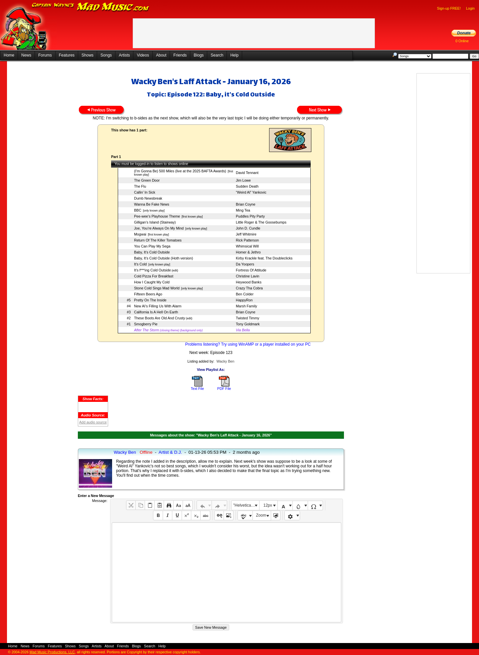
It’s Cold (140, 264)
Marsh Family (246, 306)
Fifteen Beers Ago (148, 294)
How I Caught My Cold (152, 282)
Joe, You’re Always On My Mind (159, 228)
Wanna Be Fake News (151, 204)
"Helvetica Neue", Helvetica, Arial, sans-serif (246, 505)
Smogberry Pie (145, 324)
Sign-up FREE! (449, 8)
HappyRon (244, 300)
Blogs (199, 55)
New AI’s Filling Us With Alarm (158, 306)
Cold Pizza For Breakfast (153, 276)
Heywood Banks (248, 282)
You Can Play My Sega (152, 246)
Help (234, 55)
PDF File (224, 389)
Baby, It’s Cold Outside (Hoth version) (163, 258)
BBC (137, 210)
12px (267, 505)
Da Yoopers (245, 264)
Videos (143, 55)
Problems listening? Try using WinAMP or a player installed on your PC (248, 344)
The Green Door (147, 180)
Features (67, 55)
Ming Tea (243, 210)
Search (217, 55)
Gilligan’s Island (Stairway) (155, 222)
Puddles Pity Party (250, 216)
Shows (87, 55)
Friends (180, 55)
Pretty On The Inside (150, 300)
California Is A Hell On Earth (156, 312)
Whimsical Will (247, 246)
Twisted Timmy (247, 318)
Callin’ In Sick (144, 192)
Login (470, 8)
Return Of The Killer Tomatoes (158, 240)
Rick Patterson (247, 240)
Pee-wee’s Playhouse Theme (157, 216)
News (26, 55)
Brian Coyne (245, 204)
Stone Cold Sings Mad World (157, 288)
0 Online (462, 41)
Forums (45, 55)
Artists (124, 55)
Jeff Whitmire (246, 234)
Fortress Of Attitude (251, 270)
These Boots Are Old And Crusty (159, 318)
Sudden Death (247, 186)
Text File (197, 389)
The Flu (140, 186)
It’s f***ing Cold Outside (152, 270)
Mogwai (140, 234)
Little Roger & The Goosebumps (261, 222)
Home (9, 55)
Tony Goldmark (248, 324)
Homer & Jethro (248, 252)
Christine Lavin (247, 276)
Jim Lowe (243, 180)
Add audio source (93, 422)
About (161, 55)
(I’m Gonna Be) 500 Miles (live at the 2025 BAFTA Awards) (180, 171)
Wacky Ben (226, 361)
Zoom (261, 515)
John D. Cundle (248, 228)
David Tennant (247, 173)
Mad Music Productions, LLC (52, 652)
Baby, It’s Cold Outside (152, 252)
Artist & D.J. (170, 452)
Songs (106, 55)
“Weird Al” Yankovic (251, 192)
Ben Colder (244, 294)
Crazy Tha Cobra (249, 288)
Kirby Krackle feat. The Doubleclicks (264, 258)
